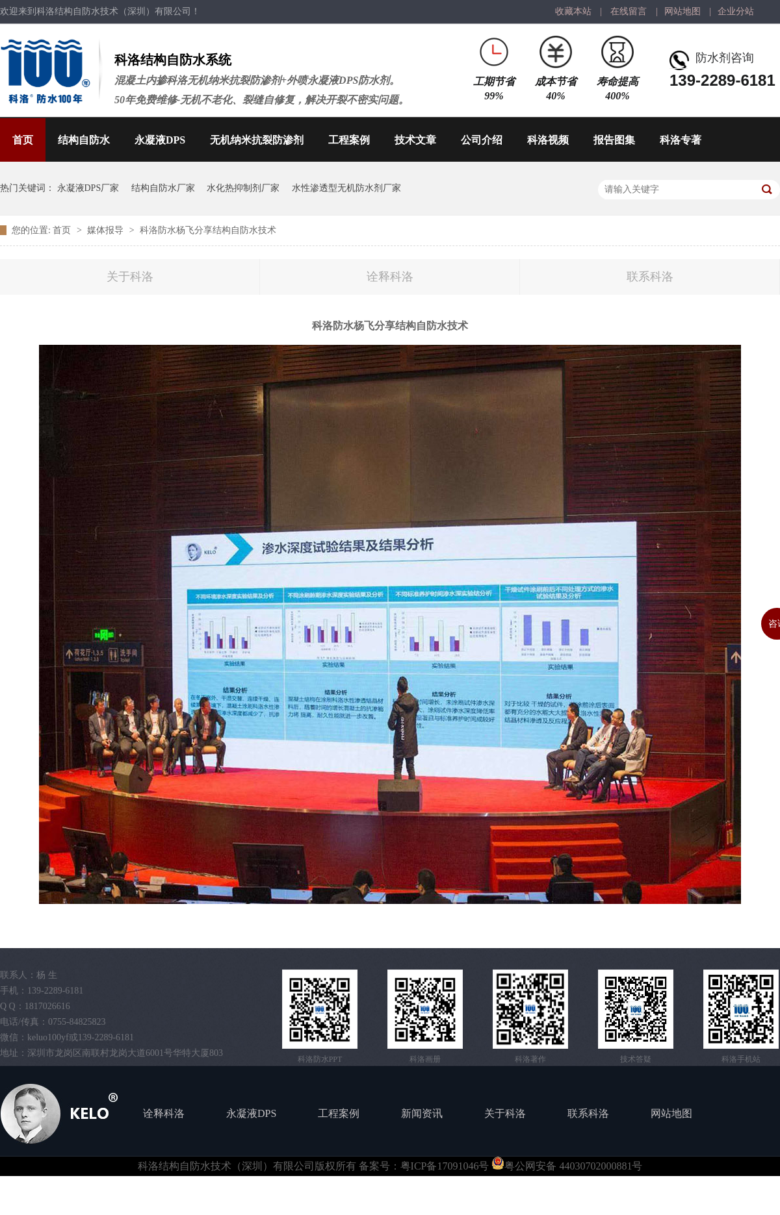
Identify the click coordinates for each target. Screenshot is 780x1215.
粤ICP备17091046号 (444, 1165)
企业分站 (736, 11)
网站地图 (682, 11)
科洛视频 (548, 139)
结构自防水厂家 (163, 188)
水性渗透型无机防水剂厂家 (346, 188)
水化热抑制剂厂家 (243, 188)
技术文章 (415, 139)
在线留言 (628, 11)
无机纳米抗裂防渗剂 (257, 139)
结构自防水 (84, 139)
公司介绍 (481, 139)
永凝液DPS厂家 (88, 188)
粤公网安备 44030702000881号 (566, 1165)
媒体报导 (106, 230)
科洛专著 (680, 139)
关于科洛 (130, 276)
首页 (22, 139)
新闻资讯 (422, 1113)
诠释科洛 (390, 276)
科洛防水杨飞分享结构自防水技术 (208, 230)
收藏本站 (573, 11)
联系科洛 (650, 276)
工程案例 (349, 139)
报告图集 (614, 139)
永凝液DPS (160, 139)
